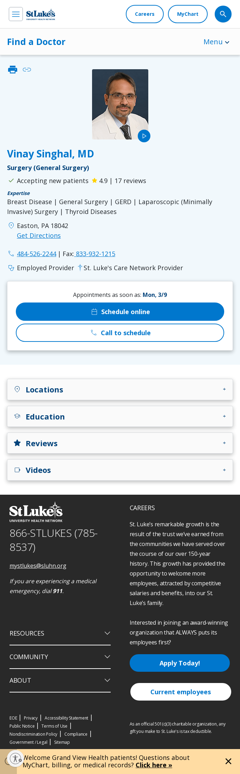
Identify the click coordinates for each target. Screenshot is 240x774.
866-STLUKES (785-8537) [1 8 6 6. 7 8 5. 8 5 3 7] (53, 540)
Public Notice (21, 726)
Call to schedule (120, 333)
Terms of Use (54, 726)
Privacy (31, 718)
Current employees (180, 692)
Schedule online (120, 312)
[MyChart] (188, 14)
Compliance (75, 734)
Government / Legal (28, 742)
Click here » (154, 765)
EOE (13, 718)
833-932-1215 (89, 254)
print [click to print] (12, 69)
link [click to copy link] (26, 69)
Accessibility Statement (66, 718)
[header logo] (40, 14)
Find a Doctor (36, 41)
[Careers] (145, 14)
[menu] (16, 14)
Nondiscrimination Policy (33, 734)
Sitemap (62, 742)
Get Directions (39, 235)
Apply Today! (180, 663)
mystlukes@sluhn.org (37, 566)
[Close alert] (228, 761)
